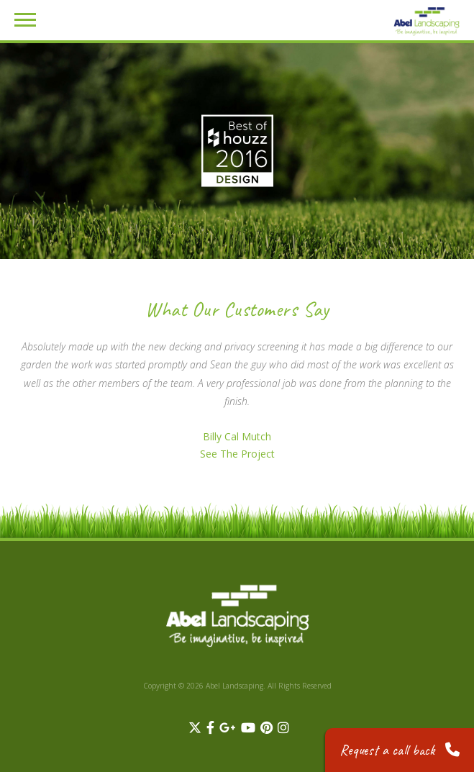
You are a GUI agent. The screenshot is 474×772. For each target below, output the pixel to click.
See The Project (237, 454)
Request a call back (399, 750)
